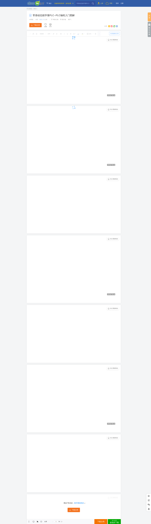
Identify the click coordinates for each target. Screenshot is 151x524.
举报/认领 (54, 19)
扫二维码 (149, 500)
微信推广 (149, 504)
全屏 (45, 521)
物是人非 (42, 19)
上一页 (52, 521)
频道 (48, 3)
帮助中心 (149, 496)
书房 (109, 3)
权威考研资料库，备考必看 (63, 3)
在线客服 (149, 509)
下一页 (61, 521)
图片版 (63, 19)
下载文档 (35, 25)
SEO (34, 9)
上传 (100, 3)
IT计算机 (29, 9)
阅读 (31, 19)
